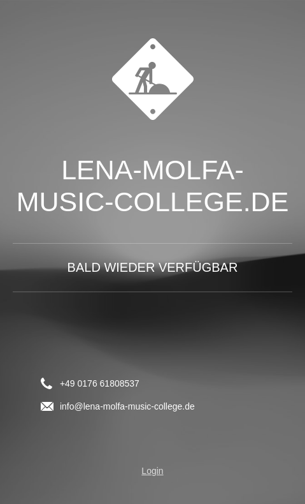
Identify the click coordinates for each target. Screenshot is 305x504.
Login (152, 471)
